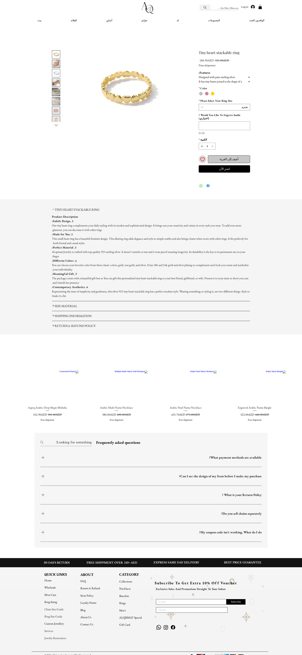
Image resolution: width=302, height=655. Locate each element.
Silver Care (50, 595)
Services (48, 631)
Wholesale (50, 587)
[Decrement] (212, 146)
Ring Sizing (50, 602)
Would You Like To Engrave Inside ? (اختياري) (219, 116)
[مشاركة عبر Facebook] (208, 186)
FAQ (83, 581)
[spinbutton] (207, 146)
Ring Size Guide (53, 616)
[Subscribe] (235, 602)
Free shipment (207, 65)
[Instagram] (166, 627)
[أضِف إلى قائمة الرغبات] (202, 159)
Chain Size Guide (53, 609)
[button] (260, 7)
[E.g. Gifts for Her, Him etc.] (228, 8)
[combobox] (224, 107)
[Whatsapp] (159, 627)
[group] (151, 382)
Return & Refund (90, 588)
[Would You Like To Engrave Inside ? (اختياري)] (224, 125)
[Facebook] (173, 627)
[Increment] (201, 146)
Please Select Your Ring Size (215, 100)
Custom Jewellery (54, 624)
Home (48, 580)
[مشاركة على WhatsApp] (201, 186)
